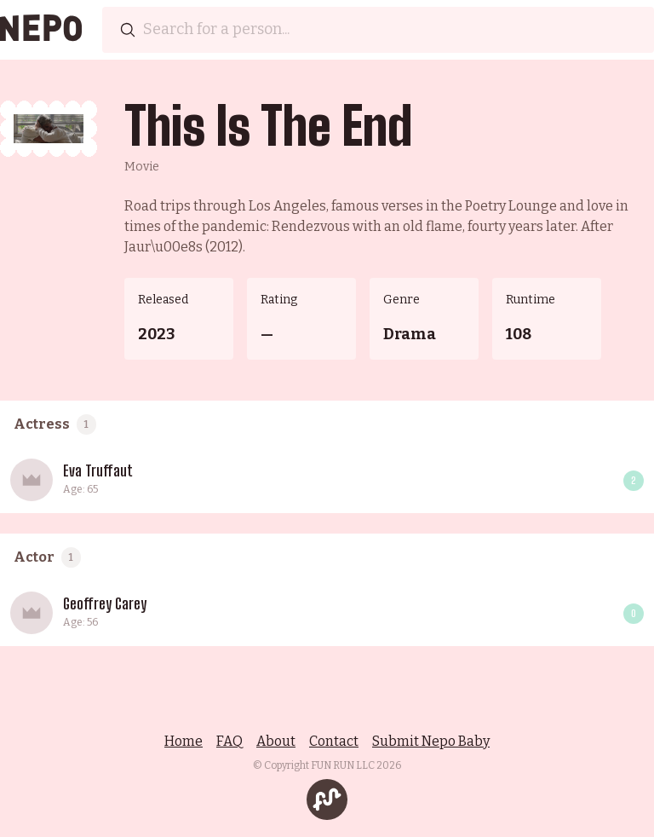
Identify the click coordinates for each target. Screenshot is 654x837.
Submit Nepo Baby (431, 741)
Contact (334, 741)
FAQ (229, 741)
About (275, 741)
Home (183, 741)
